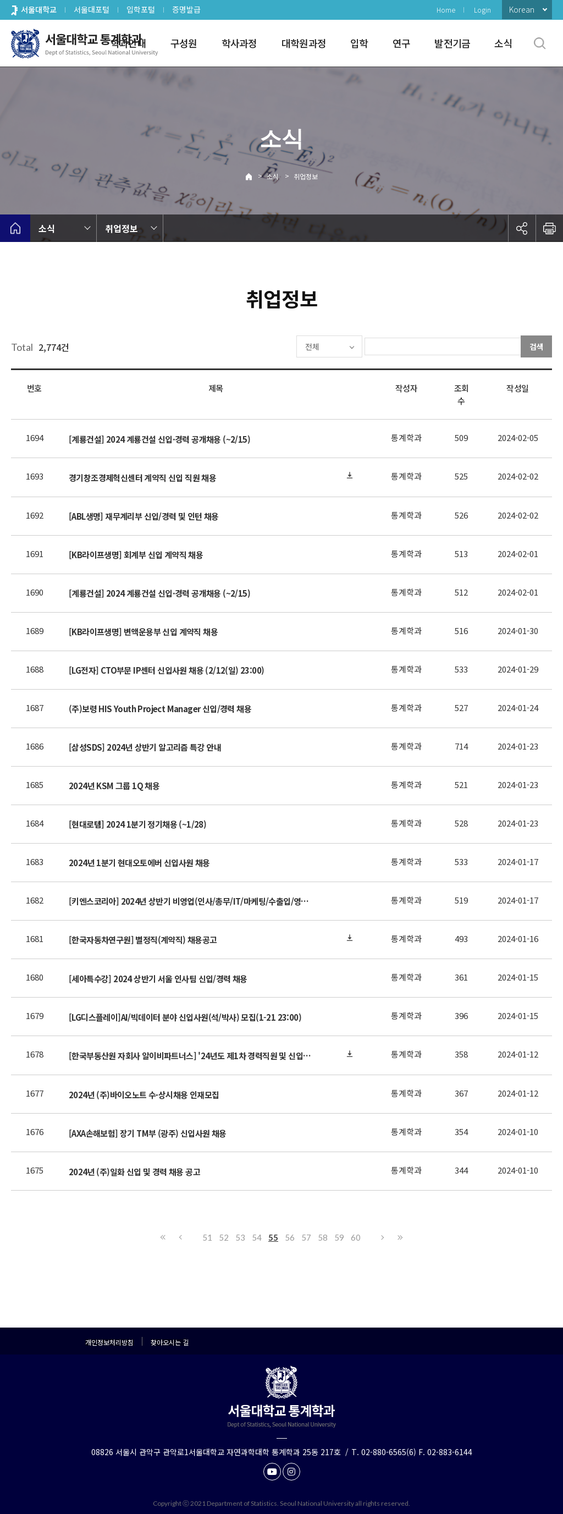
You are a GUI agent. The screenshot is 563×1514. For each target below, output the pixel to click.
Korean (521, 9)
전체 (280, 346)
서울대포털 (91, 9)
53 (240, 1237)
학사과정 (239, 43)
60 (356, 1237)
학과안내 (128, 43)
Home (446, 9)
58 (323, 1237)
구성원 (183, 43)
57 (306, 1237)
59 (339, 1237)
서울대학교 (39, 9)
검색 (536, 346)
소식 (503, 43)
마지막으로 (399, 1237)
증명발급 (186, 9)
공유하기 (522, 228)
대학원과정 (304, 43)
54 (257, 1237)
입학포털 (140, 9)
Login (482, 9)
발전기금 (452, 43)
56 (290, 1237)
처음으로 (163, 1237)
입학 (359, 43)
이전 (180, 1237)
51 (207, 1237)
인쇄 (549, 228)
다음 (383, 1237)
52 (224, 1237)
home (15, 228)
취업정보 (306, 176)
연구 (402, 43)
